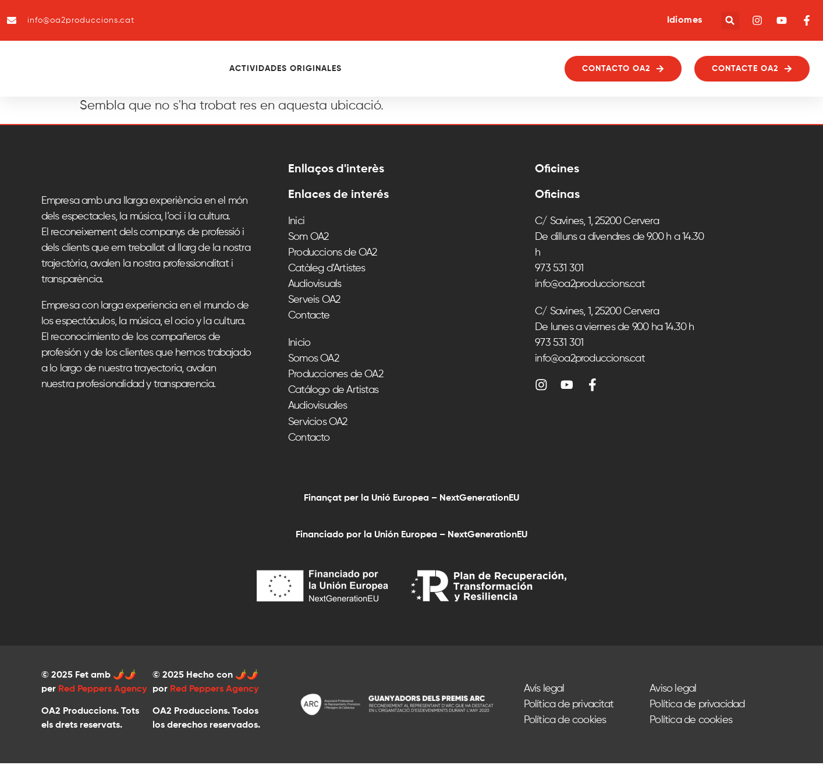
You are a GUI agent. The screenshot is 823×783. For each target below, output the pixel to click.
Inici (296, 241)
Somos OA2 (313, 379)
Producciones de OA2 (335, 394)
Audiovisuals (314, 304)
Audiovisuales (317, 426)
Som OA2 (308, 257)
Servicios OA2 (317, 442)
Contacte (309, 336)
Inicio (299, 363)
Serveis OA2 (314, 320)
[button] (730, 21)
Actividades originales (317, 79)
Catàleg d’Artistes (327, 289)
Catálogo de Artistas (333, 410)
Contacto (309, 457)
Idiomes (685, 20)
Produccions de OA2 (332, 273)
